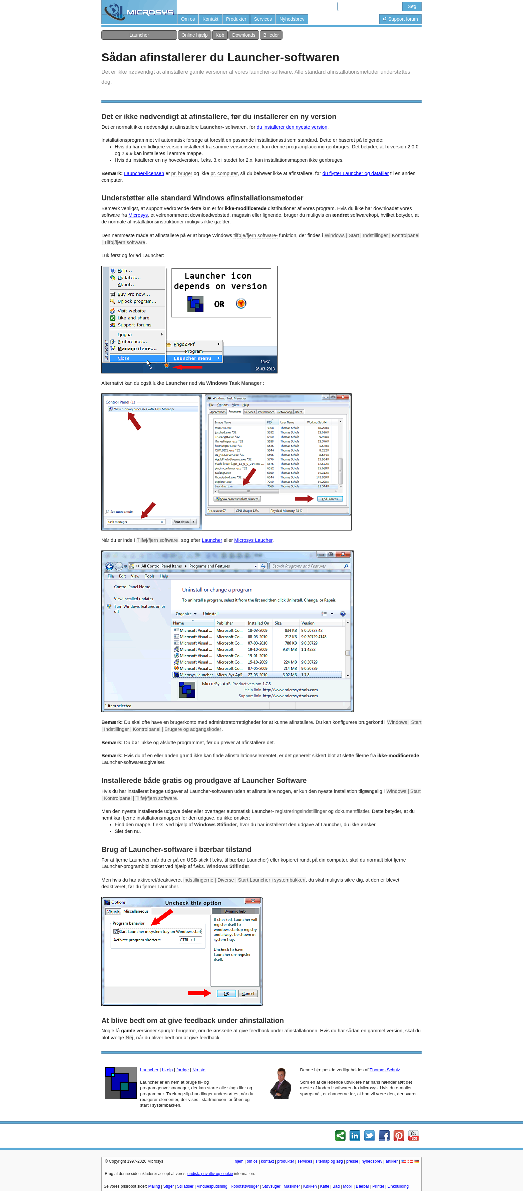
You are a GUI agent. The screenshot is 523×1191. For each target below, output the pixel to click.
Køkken (310, 1186)
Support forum (400, 19)
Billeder (271, 35)
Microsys (138, 215)
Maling (154, 1186)
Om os (188, 19)
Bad (336, 1186)
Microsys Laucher (253, 540)
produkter (285, 1161)
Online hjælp (194, 35)
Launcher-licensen (144, 173)
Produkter (236, 19)
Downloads (243, 35)
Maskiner (292, 1186)
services (305, 1161)
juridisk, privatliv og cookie (209, 1173)
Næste (198, 1069)
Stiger (168, 1186)
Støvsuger (271, 1186)
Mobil (348, 1186)
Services (263, 19)
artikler (392, 1161)
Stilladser (185, 1186)
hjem (239, 1161)
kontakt (267, 1161)
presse (352, 1161)
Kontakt (210, 19)
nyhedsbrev (372, 1161)
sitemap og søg (329, 1161)
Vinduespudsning (212, 1186)
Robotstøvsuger (245, 1186)
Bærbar (362, 1186)
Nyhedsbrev (292, 19)
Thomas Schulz (385, 1069)
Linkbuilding (398, 1186)
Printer (378, 1186)
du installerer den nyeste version (291, 127)
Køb (220, 35)
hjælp (167, 1069)
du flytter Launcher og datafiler (356, 173)
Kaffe (324, 1186)
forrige (182, 1069)
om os (252, 1161)
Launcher (139, 35)
